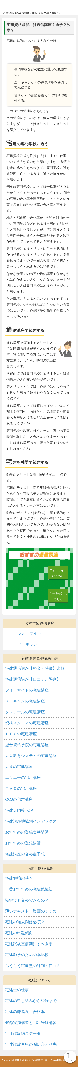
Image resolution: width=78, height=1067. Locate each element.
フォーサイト (29, 633)
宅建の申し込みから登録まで (31, 1001)
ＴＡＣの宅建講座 (21, 788)
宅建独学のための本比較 (27, 955)
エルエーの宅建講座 (23, 777)
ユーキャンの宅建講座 (25, 701)
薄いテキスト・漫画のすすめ (31, 911)
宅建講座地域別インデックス (31, 821)
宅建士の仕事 (17, 990)
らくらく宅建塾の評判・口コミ (33, 965)
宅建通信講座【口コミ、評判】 (33, 679)
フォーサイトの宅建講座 (27, 690)
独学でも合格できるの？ (27, 900)
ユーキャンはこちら (58, 596)
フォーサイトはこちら (58, 573)
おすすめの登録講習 (23, 843)
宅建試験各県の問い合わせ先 (31, 1044)
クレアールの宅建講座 (25, 712)
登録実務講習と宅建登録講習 (31, 1022)
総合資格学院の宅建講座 (27, 745)
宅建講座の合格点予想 (25, 854)
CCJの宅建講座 (19, 799)
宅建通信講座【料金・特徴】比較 (34, 668)
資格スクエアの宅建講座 (27, 723)
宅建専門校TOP (19, 810)
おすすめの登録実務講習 (27, 832)
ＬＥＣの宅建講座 (21, 734)
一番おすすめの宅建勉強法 (29, 889)
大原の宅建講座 (19, 766)
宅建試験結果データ (23, 1033)
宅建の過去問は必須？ (25, 922)
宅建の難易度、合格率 (25, 1011)
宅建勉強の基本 (19, 878)
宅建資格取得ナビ (36, 6)
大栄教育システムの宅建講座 (31, 756)
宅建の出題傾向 (19, 933)
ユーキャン (27, 644)
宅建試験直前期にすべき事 (29, 944)
